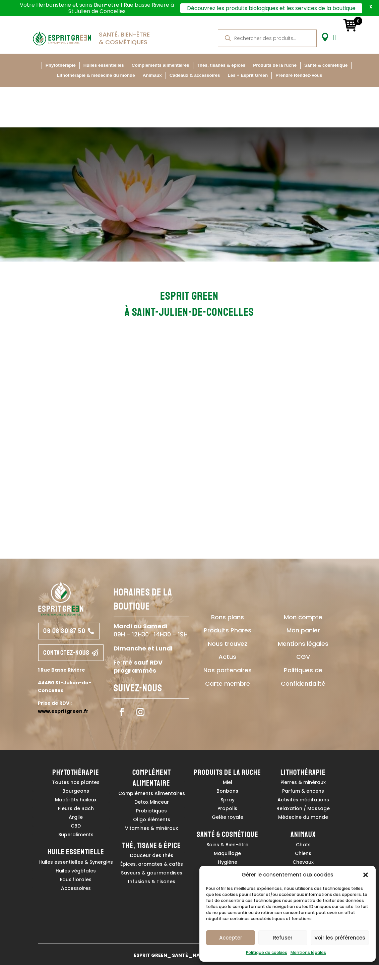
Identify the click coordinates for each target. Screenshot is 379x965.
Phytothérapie (61, 65)
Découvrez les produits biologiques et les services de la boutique (271, 8)
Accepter (230, 937)
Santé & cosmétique (326, 65)
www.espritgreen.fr (63, 711)
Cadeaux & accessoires (195, 75)
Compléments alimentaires (160, 65)
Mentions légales (308, 952)
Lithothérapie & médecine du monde (96, 75)
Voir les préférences (339, 937)
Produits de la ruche (275, 65)
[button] (365, 874)
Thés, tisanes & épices (221, 65)
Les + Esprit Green (248, 75)
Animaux (152, 75)
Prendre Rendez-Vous (298, 75)
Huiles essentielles (103, 65)
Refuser (283, 937)
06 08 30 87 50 (64, 631)
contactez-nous (66, 652)
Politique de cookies (266, 952)
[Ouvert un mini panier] (350, 26)
